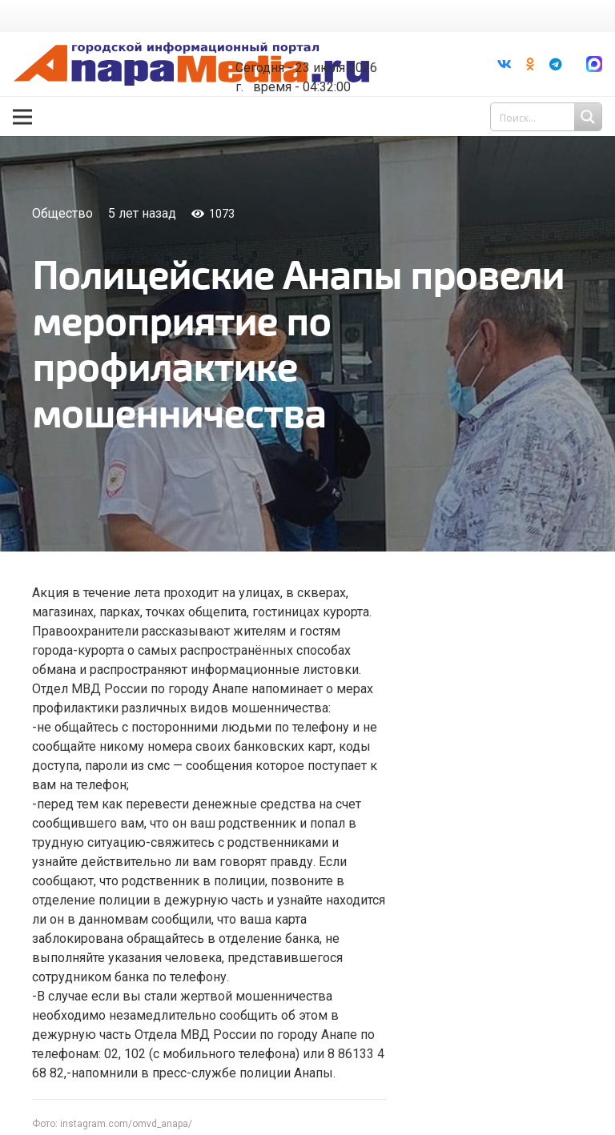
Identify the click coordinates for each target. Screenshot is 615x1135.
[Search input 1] (548, 116)
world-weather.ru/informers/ (320, 56)
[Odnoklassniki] (530, 64)
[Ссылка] (191, 64)
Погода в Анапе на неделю (320, 41)
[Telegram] (556, 64)
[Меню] (22, 117)
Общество (62, 213)
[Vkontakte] (504, 64)
